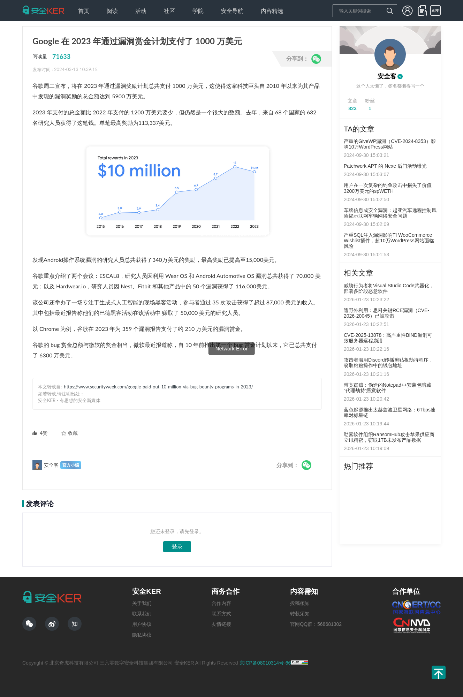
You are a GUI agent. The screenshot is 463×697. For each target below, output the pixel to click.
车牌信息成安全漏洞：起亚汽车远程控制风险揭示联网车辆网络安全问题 (390, 213)
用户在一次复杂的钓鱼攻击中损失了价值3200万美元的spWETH (388, 188)
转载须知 (300, 613)
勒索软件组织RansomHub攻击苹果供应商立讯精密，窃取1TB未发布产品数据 (389, 437)
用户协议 (142, 624)
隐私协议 (142, 635)
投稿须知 (300, 603)
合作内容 (221, 603)
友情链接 (221, 624)
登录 (177, 547)
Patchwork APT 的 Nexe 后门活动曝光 (385, 166)
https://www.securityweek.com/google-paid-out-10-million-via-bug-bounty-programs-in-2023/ (158, 386)
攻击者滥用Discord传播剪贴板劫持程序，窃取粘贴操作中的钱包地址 (388, 362)
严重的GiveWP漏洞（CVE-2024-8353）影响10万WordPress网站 (390, 144)
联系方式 (221, 613)
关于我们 (142, 603)
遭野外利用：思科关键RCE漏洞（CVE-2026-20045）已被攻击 (386, 313)
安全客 (387, 76)
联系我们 (142, 613)
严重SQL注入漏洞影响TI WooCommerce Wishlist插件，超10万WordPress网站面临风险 (389, 240)
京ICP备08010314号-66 (265, 663)
